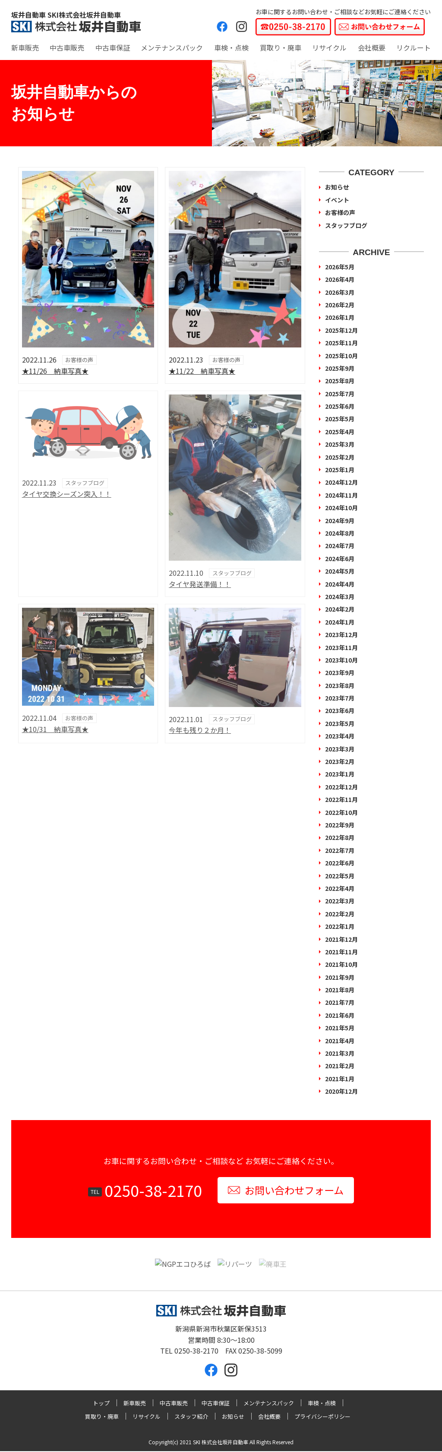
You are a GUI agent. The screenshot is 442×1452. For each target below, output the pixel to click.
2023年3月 (339, 749)
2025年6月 (339, 406)
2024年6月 (339, 558)
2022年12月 (341, 787)
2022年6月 (339, 863)
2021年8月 (339, 989)
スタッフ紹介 (191, 1417)
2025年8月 (339, 380)
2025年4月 (339, 431)
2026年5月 (339, 266)
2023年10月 (341, 660)
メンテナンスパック (172, 47)
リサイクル (329, 47)
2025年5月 (339, 418)
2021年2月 (339, 1065)
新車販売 (25, 47)
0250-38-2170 (150, 1190)
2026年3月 (339, 292)
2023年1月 (339, 774)
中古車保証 (112, 47)
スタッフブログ (346, 225)
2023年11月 (341, 647)
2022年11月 (341, 799)
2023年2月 (339, 761)
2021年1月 (339, 1078)
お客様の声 (340, 212)
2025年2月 (339, 457)
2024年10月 (341, 507)
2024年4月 (339, 584)
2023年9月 (339, 672)
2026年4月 (339, 279)
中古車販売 (67, 47)
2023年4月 (339, 736)
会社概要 (371, 47)
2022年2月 (339, 913)
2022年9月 (339, 825)
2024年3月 (339, 596)
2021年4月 (339, 1040)
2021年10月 (341, 964)
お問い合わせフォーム (285, 1190)
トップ (101, 1404)
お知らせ (337, 187)
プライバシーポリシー (322, 1417)
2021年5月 (339, 1027)
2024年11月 (341, 495)
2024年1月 (339, 622)
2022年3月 (339, 900)
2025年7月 (339, 393)
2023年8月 (339, 685)
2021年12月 (341, 939)
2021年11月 (341, 951)
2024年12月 (341, 482)
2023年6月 (339, 710)
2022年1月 (339, 926)
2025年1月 (339, 469)
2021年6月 (339, 1015)
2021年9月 (339, 977)
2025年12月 (341, 330)
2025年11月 (341, 342)
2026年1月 (339, 317)
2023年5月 (339, 723)
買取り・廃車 (280, 47)
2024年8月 (339, 533)
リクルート (413, 47)
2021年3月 (339, 1053)
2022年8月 (339, 837)
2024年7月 (339, 545)
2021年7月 (339, 1002)
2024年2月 (339, 609)
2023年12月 (341, 634)
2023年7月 (339, 698)
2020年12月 (341, 1091)
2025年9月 (339, 368)
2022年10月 (341, 812)
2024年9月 (339, 520)
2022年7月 (339, 850)
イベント (337, 200)
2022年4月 (339, 888)
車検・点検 (231, 47)
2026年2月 (339, 304)
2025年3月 (339, 444)
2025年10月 (341, 355)
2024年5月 (339, 571)
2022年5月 (339, 875)
